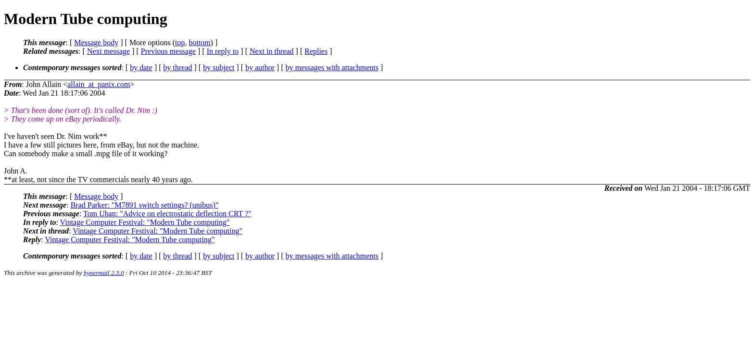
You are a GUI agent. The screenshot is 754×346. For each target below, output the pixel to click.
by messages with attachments (332, 67)
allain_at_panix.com (98, 84)
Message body (96, 42)
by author (260, 67)
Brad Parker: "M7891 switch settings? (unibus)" (145, 205)
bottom (199, 42)
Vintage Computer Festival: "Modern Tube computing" (145, 222)
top (180, 42)
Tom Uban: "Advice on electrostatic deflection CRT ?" (167, 214)
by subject (218, 67)
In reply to (223, 51)
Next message (108, 51)
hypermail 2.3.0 (104, 272)
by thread (177, 67)
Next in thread (272, 51)
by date (141, 67)
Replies (315, 51)
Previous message (168, 51)
